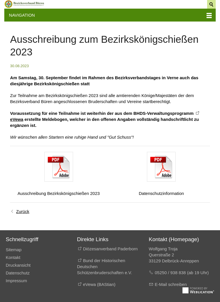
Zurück (22, 211)
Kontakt (13, 257)
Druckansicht (18, 265)
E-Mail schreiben (171, 284)
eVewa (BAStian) (99, 284)
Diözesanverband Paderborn (110, 248)
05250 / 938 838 (171, 272)
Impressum (16, 280)
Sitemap (13, 249)
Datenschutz (18, 272)
